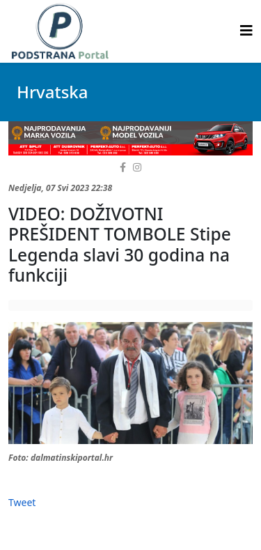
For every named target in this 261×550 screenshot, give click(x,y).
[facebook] (123, 167)
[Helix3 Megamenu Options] (246, 30)
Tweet (21, 502)
